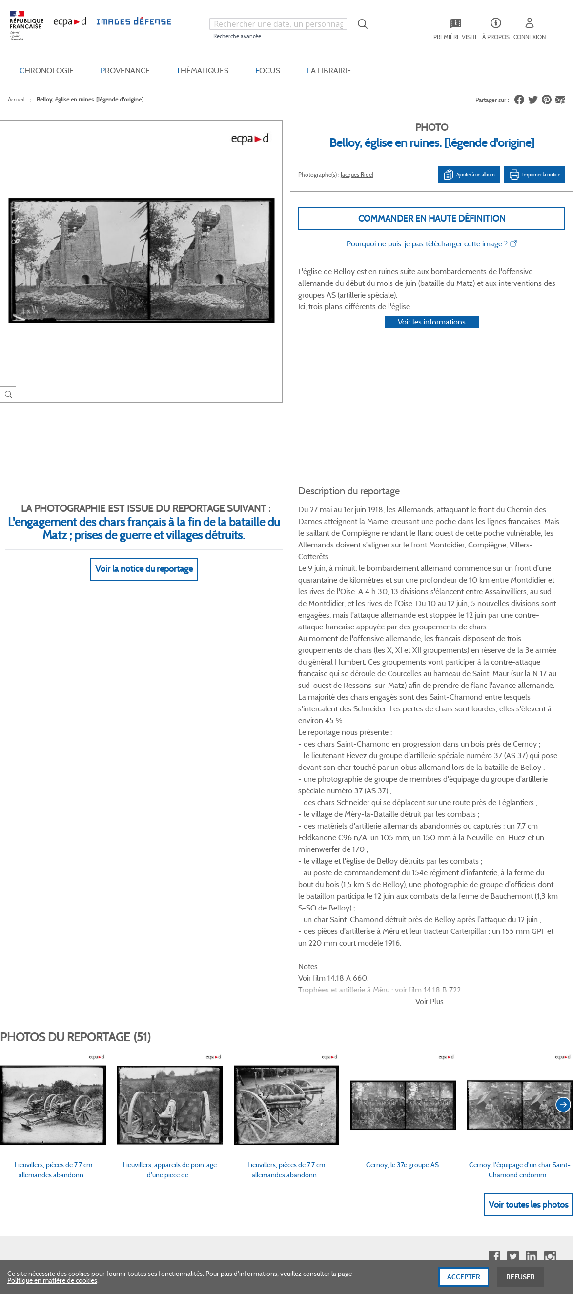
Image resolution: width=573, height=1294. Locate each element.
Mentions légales (310, 947)
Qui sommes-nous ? (44, 897)
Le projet (434, 897)
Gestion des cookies (314, 963)
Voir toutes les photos (528, 781)
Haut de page (493, 1129)
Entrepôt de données (452, 930)
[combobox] (278, 24)
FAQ (156, 897)
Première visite (442, 914)
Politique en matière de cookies (52, 1281)
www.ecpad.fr (35, 930)
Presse (430, 963)
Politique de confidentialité (324, 930)
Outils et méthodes (178, 947)
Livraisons (165, 914)
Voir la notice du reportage (144, 557)
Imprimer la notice (534, 174)
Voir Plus (429, 578)
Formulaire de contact (51, 1102)
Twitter (513, 834)
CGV (292, 897)
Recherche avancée (237, 36)
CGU (292, 914)
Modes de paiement (179, 930)
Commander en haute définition (432, 218)
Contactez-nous (445, 947)
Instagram (550, 834)
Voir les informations (432, 334)
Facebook (494, 834)
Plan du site (272, 1187)
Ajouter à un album (469, 174)
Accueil (16, 99)
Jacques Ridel (357, 174)
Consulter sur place (42, 914)
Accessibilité (167, 963)
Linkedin (531, 834)
